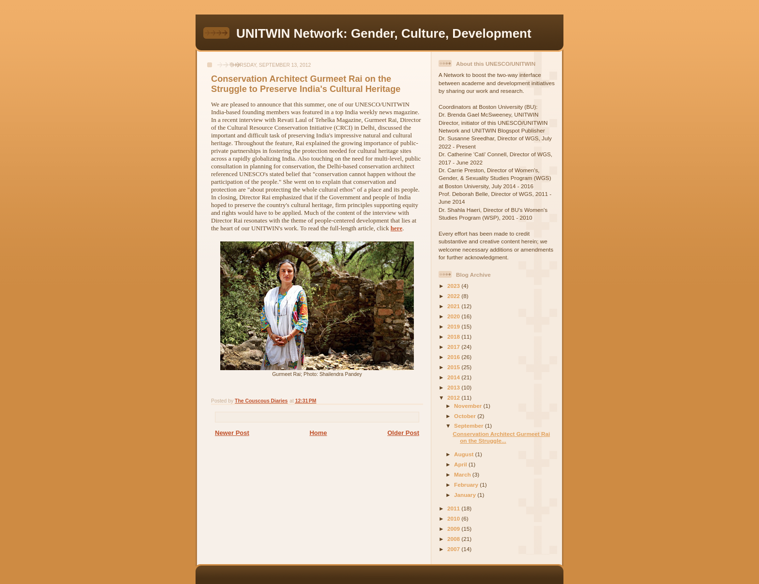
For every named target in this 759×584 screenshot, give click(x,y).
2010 (454, 518)
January (465, 495)
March (463, 474)
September (469, 425)
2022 (454, 296)
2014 (454, 377)
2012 (454, 397)
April (461, 464)
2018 (454, 336)
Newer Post (232, 432)
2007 (454, 549)
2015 (454, 367)
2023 (454, 286)
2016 (454, 357)
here (396, 228)
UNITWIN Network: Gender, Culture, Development (383, 33)
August (464, 454)
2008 (454, 539)
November (468, 406)
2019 (454, 326)
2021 (454, 306)
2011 (454, 508)
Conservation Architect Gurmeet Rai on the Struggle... (501, 437)
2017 (454, 347)
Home (318, 432)
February (467, 484)
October (465, 416)
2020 (454, 316)
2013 (454, 387)
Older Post (403, 432)
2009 (454, 528)
